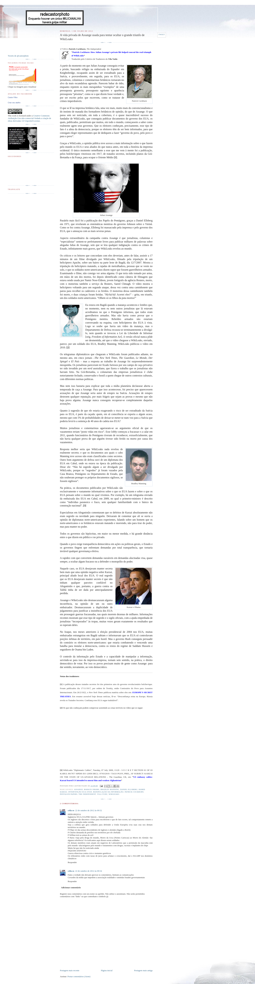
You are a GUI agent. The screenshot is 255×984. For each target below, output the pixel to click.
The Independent (87, 794)
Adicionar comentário (71, 887)
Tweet (161, 34)
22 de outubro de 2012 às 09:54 (88, 871)
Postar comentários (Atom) (78, 976)
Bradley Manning (110, 789)
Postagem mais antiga (143, 970)
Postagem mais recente (69, 970)
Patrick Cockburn (134, 792)
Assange (78, 789)
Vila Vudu (102, 794)
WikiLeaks (114, 794)
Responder (72, 862)
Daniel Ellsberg (128, 789)
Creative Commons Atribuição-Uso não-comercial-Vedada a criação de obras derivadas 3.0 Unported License (29, 118)
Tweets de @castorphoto (18, 56)
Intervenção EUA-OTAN (80, 792)
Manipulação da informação (108, 792)
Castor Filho (12, 97)
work (14, 115)
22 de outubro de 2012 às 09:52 (88, 810)
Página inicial (107, 970)
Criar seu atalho (14, 103)
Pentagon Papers (68, 794)
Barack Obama (92, 789)
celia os (71, 810)
